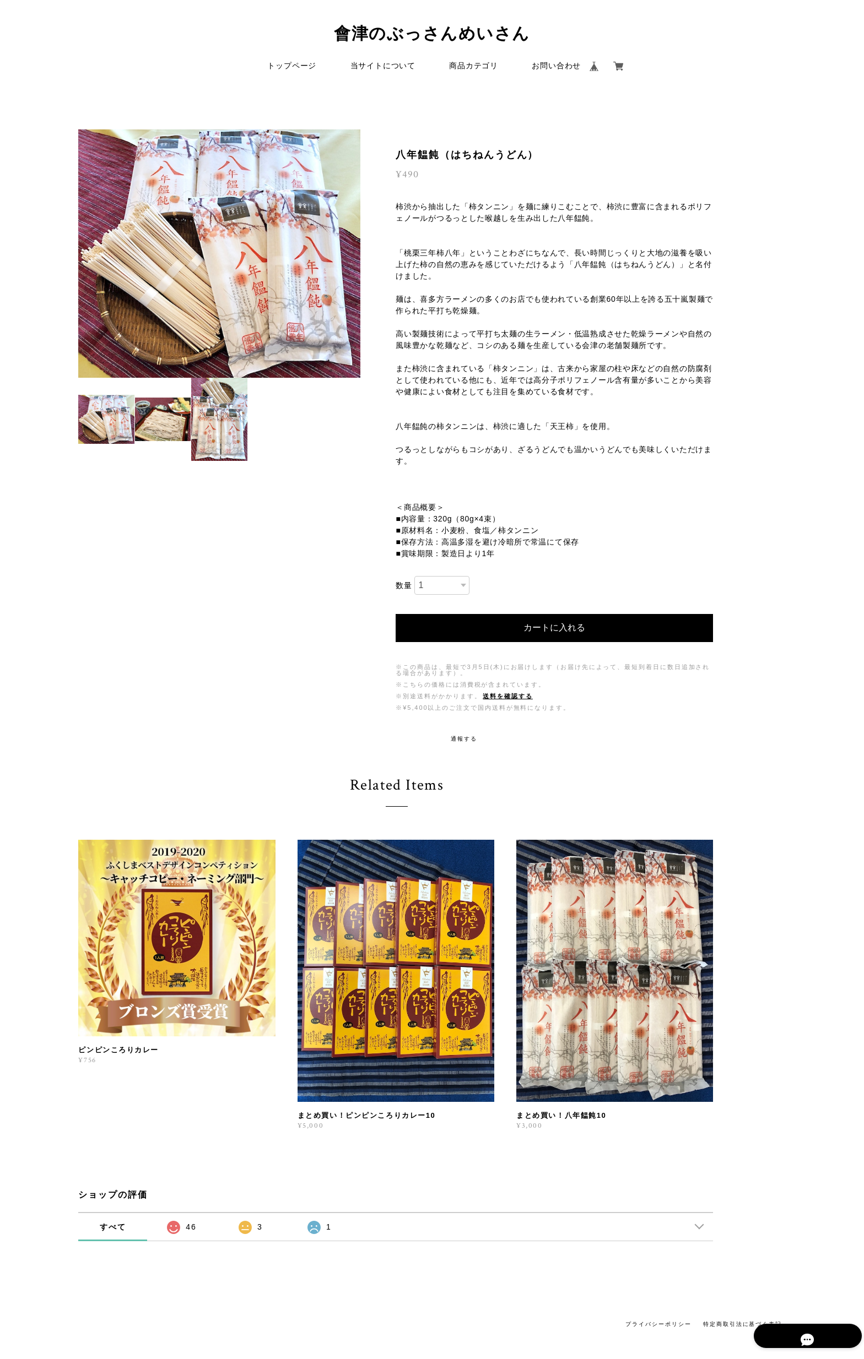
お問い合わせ (556, 67)
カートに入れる (554, 628)
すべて (113, 1228)
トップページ (291, 67)
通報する (464, 740)
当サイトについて (382, 67)
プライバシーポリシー (658, 1325)
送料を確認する (507, 697)
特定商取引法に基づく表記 (742, 1325)
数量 (404, 587)
